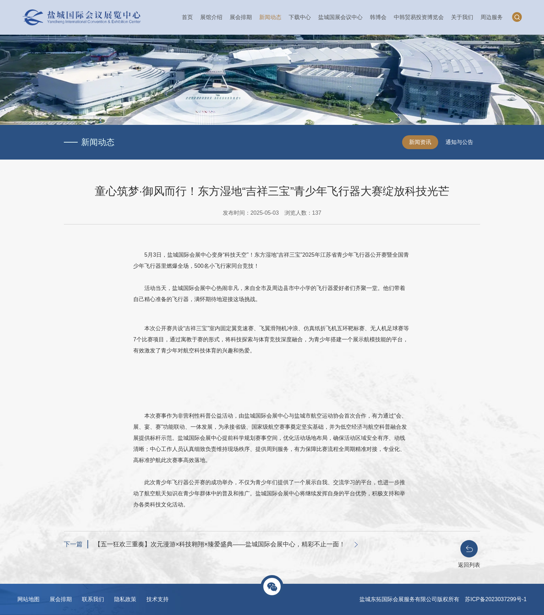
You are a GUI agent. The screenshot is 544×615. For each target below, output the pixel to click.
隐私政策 (125, 599)
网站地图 (28, 599)
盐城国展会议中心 (340, 17)
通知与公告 (459, 142)
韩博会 (378, 17)
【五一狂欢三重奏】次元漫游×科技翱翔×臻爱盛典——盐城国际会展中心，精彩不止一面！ (219, 544)
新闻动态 (270, 17)
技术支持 (157, 599)
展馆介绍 (211, 17)
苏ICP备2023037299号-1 (496, 599)
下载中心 (300, 17)
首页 (187, 17)
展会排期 (241, 17)
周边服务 (492, 17)
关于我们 (462, 17)
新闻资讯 (420, 142)
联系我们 (93, 599)
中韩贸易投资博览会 (419, 17)
